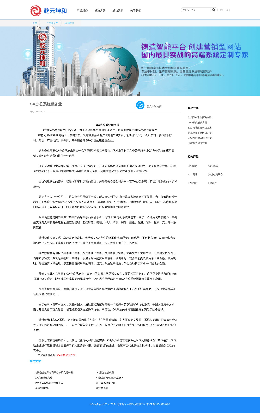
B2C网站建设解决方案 (200, 127)
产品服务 (82, 10)
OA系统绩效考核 (43, 377)
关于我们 (135, 10)
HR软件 (212, 183)
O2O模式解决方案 (197, 122)
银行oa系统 (102, 388)
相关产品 (193, 156)
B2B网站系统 (42, 388)
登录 (222, 10)
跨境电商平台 (215, 174)
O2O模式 (213, 166)
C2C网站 (192, 183)
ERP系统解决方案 (197, 143)
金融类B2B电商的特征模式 (49, 382)
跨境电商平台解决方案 (200, 132)
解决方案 (100, 10)
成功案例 (117, 10)
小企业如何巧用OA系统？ (109, 377)
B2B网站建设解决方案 (199, 117)
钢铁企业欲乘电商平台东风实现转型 (54, 372)
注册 (228, 10)
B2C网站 (192, 174)
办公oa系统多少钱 (106, 382)
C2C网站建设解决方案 (200, 138)
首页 (34, 23)
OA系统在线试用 (105, 372)
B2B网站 (69, 23)
